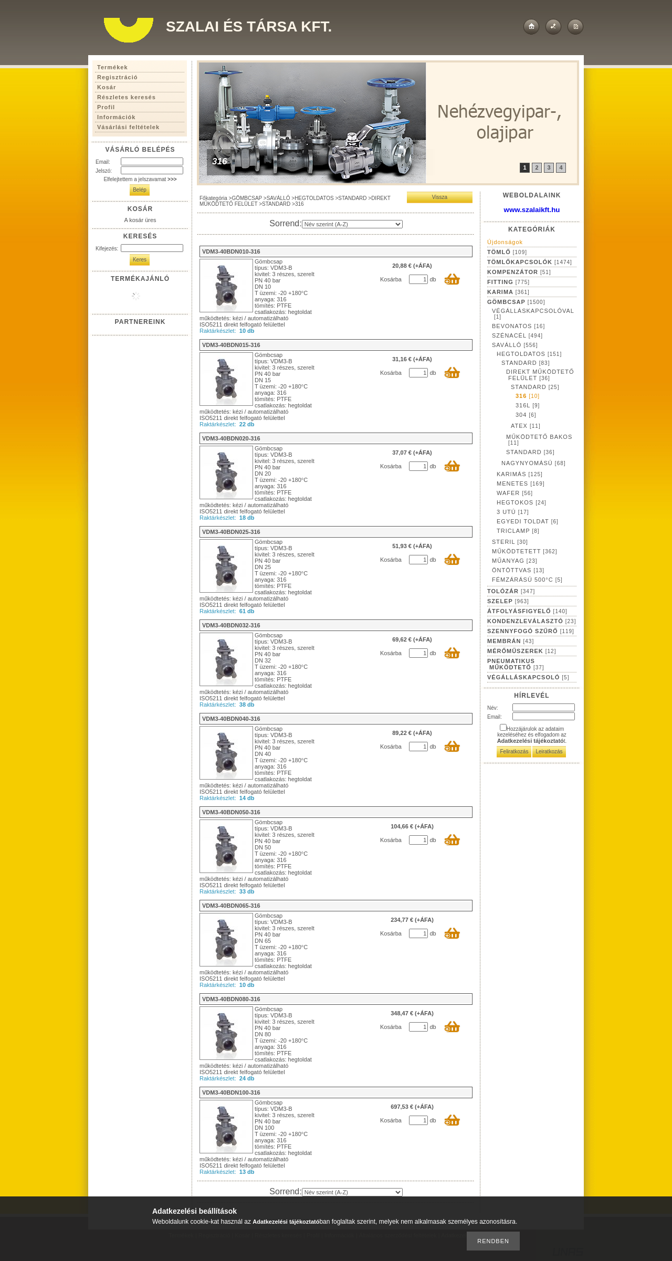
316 (528, 396)
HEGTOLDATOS (314, 198)
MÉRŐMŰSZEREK (521, 651)
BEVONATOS (518, 326)
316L (528, 405)
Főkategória (213, 198)
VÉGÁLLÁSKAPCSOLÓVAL (533, 314)
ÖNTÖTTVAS (518, 570)
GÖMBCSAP (247, 198)
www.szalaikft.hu (532, 210)
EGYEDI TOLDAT (528, 521)
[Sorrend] (352, 224)
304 (526, 415)
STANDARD (352, 198)
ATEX (526, 426)
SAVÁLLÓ (278, 198)
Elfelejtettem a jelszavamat (139, 179)
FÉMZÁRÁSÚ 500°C (527, 579)
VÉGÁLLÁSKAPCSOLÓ (528, 677)
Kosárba (391, 279)
